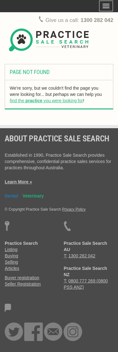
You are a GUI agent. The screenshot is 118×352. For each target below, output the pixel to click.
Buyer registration (22, 277)
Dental (11, 195)
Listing (11, 249)
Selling (11, 262)
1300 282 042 (97, 20)
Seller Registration (23, 283)
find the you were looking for (46, 100)
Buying (11, 255)
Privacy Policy (74, 209)
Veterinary (33, 195)
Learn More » (18, 181)
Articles (12, 268)
